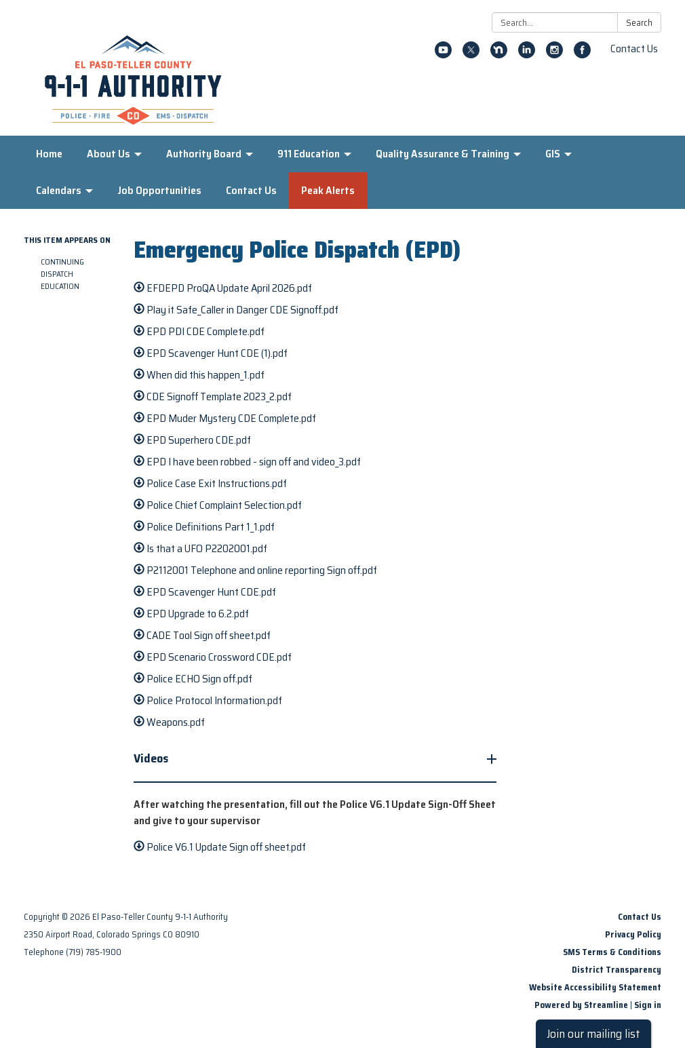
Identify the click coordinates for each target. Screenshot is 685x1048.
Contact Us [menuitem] (251, 190)
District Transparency (616, 970)
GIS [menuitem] (552, 153)
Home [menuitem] (49, 153)
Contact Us (634, 48)
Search (639, 23)
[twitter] (471, 54)
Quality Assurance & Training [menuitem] (442, 153)
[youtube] (443, 54)
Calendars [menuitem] (58, 190)
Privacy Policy (633, 934)
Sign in (647, 1005)
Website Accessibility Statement (595, 987)
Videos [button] (152, 758)
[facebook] (582, 54)
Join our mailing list (593, 1033)
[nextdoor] (498, 54)
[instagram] (554, 54)
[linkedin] (526, 54)
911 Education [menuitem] (308, 153)
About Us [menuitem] (108, 153)
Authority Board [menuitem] (203, 153)
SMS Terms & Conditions (612, 952)
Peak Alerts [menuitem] (328, 190)
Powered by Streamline (581, 1005)
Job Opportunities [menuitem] (159, 190)
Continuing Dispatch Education (62, 273)
